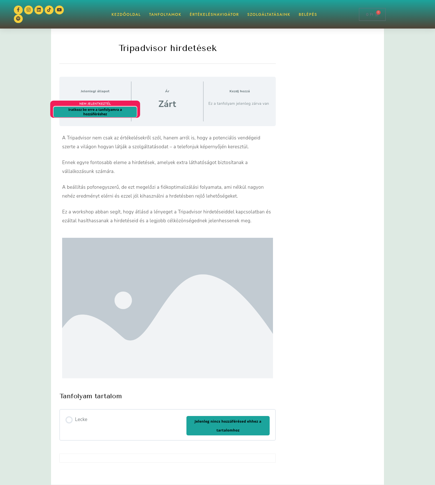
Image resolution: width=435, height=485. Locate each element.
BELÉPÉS (308, 14)
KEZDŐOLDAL (126, 14)
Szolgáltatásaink (268, 14)
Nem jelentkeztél (95, 104)
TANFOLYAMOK (165, 14)
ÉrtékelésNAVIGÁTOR (214, 14)
